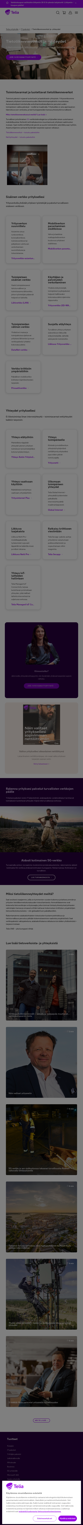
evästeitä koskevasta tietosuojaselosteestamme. (40, 1518)
